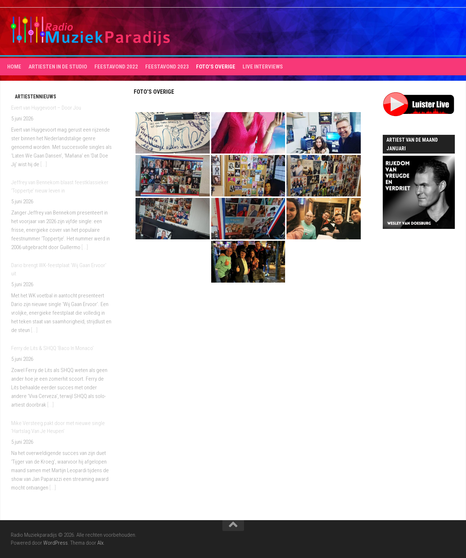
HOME (14, 66)
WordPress (55, 543)
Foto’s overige (215, 66)
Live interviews (263, 66)
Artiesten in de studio (57, 66)
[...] (43, 164)
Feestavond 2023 (167, 66)
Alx (100, 543)
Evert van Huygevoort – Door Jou (46, 108)
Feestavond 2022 (116, 66)
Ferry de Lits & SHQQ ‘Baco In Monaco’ (52, 348)
